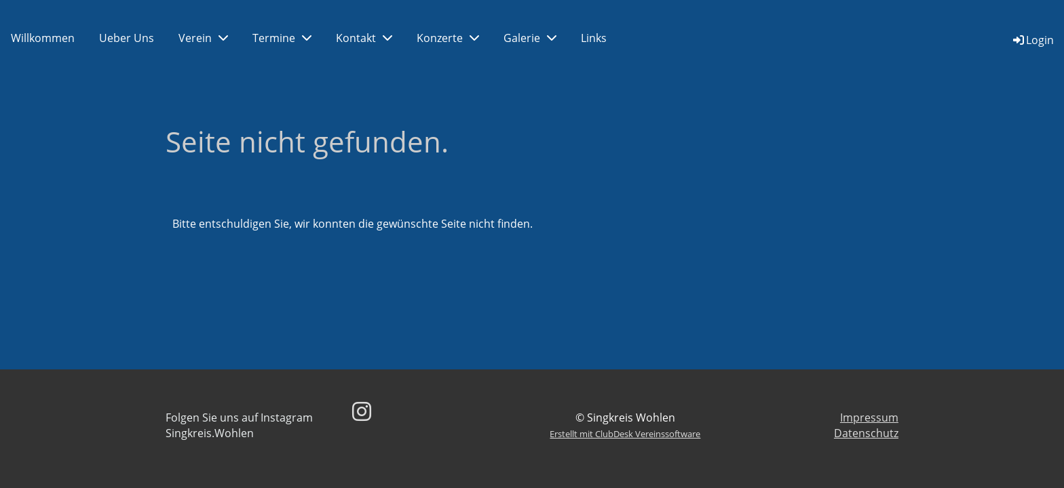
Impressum (869, 417)
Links (594, 37)
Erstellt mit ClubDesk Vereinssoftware (625, 434)
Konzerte (448, 37)
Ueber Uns (126, 37)
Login (1032, 40)
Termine (281, 37)
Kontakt (364, 37)
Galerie (530, 37)
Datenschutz (866, 433)
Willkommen (43, 37)
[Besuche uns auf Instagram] (361, 411)
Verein (203, 37)
